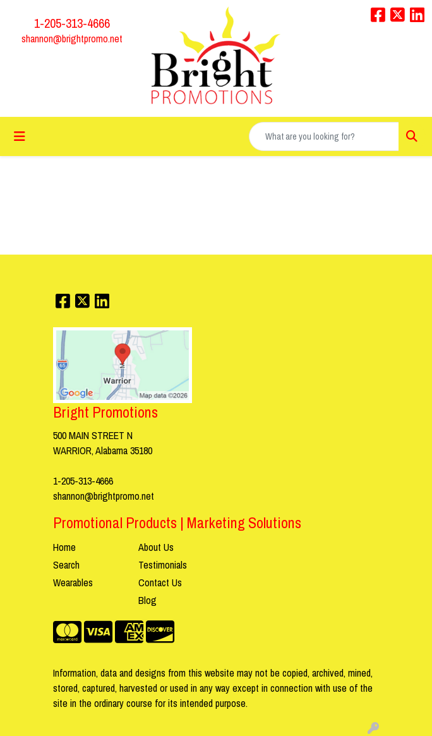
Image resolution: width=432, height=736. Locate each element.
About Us (156, 547)
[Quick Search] (324, 136)
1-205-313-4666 (72, 23)
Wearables (73, 582)
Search (66, 565)
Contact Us (160, 582)
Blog (147, 600)
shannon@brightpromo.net (72, 38)
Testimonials (162, 565)
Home (64, 547)
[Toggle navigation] (19, 136)
